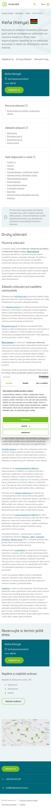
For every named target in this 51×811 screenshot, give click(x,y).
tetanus (25, 536)
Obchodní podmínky (9, 804)
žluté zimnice (33, 251)
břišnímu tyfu (21, 296)
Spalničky (11, 191)
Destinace (19, 13)
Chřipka (10, 169)
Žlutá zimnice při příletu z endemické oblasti (23, 112)
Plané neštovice (13, 182)
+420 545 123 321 (11, 779)
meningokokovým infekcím (26, 468)
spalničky (40, 536)
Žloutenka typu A (14, 136)
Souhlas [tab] (9, 383)
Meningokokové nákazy (17, 178)
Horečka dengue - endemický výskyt (22, 172)
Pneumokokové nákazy (17, 185)
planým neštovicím (23, 493)
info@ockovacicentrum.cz (15, 787)
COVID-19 (11, 162)
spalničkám (20, 550)
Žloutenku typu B (9, 326)
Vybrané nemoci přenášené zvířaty (22, 175)
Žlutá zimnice (13, 143)
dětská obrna (16, 539)
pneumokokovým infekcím (26, 515)
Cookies (22, 804)
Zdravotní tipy (41, 59)
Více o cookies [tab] (42, 383)
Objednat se (7, 59)
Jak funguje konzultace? (17, 78)
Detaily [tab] (25, 383)
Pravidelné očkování (16, 188)
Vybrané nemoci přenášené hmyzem (23, 195)
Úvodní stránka (7, 13)
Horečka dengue (9, 449)
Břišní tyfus (12, 133)
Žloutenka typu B (14, 139)
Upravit (25, 426)
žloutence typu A (13, 307)
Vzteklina (11, 198)
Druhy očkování (24, 59)
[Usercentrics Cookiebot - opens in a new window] (38, 377)
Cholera (10, 165)
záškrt (32, 536)
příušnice (6, 539)
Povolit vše (25, 420)
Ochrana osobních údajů (28, 800)
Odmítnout (25, 432)
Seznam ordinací (13, 701)
